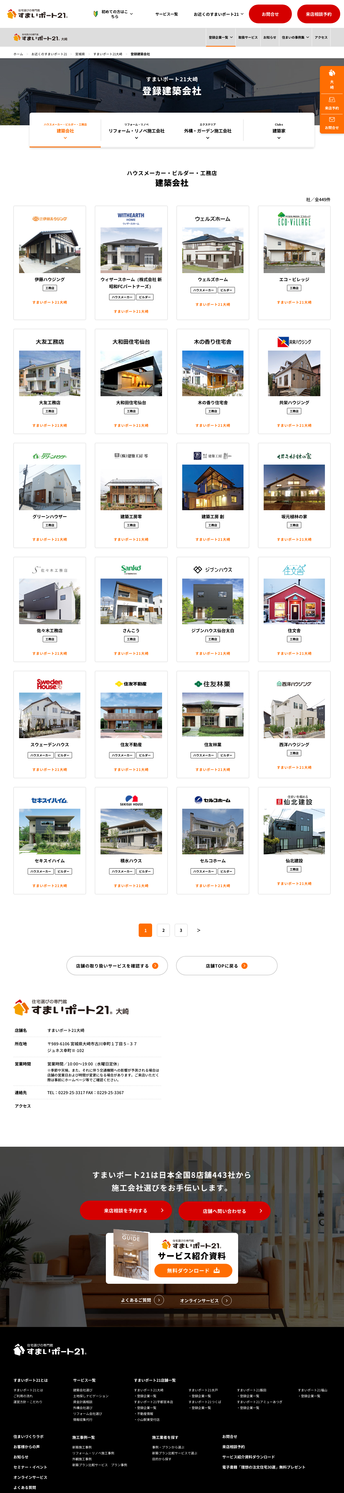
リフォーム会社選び (87, 1401)
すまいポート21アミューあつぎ (259, 1389)
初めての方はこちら (113, 14)
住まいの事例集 (293, 37)
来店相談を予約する (124, 1211)
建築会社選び (82, 1378)
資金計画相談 (82, 1389)
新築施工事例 (82, 1434)
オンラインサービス (30, 1465)
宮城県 (80, 54)
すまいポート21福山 (312, 1378)
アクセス (321, 37)
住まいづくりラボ (28, 1424)
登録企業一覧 (218, 37)
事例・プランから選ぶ (168, 1434)
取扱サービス (247, 37)
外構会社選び (82, 1395)
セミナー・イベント (30, 1455)
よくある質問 (24, 1475)
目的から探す (161, 1446)
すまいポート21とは (30, 1368)
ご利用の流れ (23, 1383)
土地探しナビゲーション (91, 1383)
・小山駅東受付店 (147, 1407)
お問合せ (270, 14)
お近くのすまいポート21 (216, 14)
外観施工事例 (82, 1446)
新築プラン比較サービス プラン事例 (99, 1452)
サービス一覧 (168, 14)
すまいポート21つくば (204, 1389)
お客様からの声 (26, 1434)
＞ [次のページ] (199, 930)
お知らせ (269, 37)
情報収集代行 (82, 1407)
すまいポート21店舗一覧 (155, 1368)
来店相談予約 (319, 14)
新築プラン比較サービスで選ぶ (174, 1440)
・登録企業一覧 (145, 1383)
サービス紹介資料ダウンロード (248, 1444)
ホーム (18, 54)
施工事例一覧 (83, 1424)
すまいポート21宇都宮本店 (153, 1389)
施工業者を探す (165, 1424)
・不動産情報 (143, 1401)
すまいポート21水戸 (203, 1378)
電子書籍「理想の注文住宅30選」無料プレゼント (264, 1455)
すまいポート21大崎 (108, 54)
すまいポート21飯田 (251, 1378)
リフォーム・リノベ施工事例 (93, 1440)
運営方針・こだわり (27, 1389)
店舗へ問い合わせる (227, 1211)
